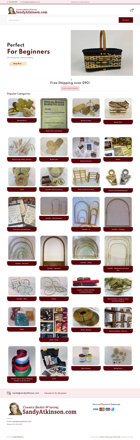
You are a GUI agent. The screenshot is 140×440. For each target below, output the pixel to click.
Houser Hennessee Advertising (110, 437)
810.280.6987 (13, 2)
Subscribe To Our (55, 393)
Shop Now (17, 64)
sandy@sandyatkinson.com (31, 2)
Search (126, 20)
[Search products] (63, 20)
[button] (131, 10)
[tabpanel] (70, 54)
